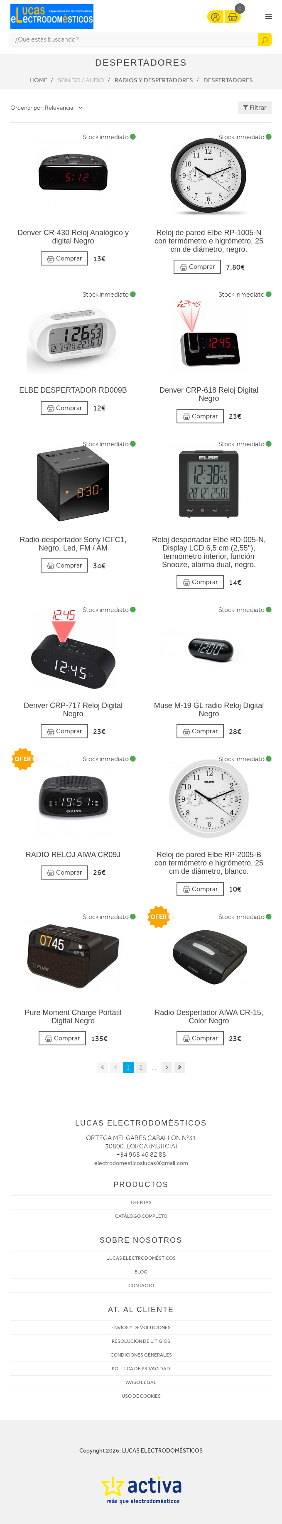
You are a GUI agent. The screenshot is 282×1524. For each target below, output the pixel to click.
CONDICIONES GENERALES (141, 1355)
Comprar (64, 258)
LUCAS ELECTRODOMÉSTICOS (141, 1258)
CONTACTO (141, 1285)
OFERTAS (141, 1202)
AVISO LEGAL (141, 1382)
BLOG (141, 1272)
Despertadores (228, 80)
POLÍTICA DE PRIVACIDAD (141, 1369)
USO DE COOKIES (141, 1396)
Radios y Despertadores (154, 80)
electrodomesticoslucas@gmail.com (141, 1163)
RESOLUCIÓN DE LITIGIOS (141, 1341)
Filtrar (255, 107)
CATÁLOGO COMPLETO (141, 1216)
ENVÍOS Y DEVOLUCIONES (141, 1327)
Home (38, 80)
